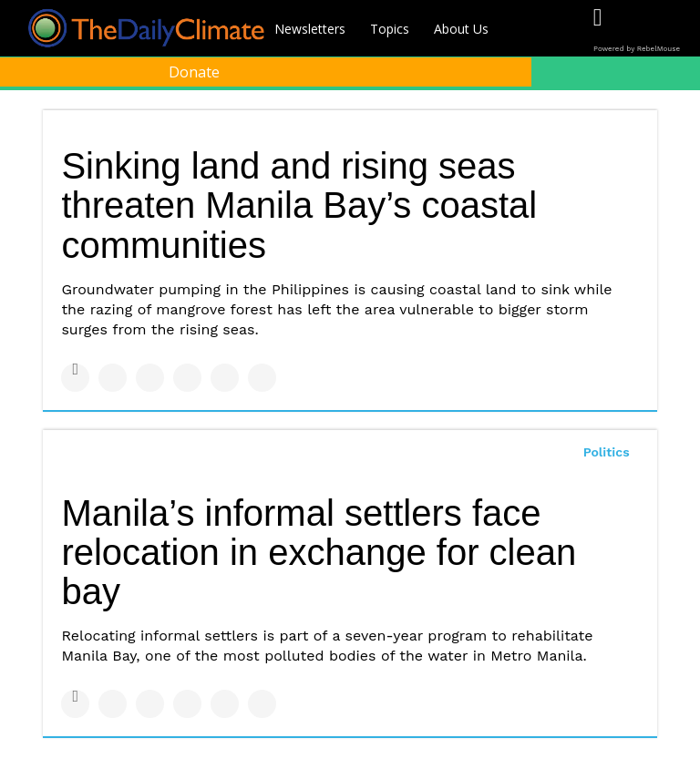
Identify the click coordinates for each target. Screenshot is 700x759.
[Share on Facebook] (75, 378)
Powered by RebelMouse (636, 49)
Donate (194, 72)
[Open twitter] (634, 29)
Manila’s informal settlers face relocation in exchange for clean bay (318, 552)
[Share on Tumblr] (187, 378)
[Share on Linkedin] (150, 378)
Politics (606, 452)
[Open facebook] (597, 29)
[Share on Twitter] (112, 378)
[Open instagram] (672, 29)
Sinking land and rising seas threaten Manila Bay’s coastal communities (299, 205)
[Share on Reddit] (262, 378)
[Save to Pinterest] (225, 378)
